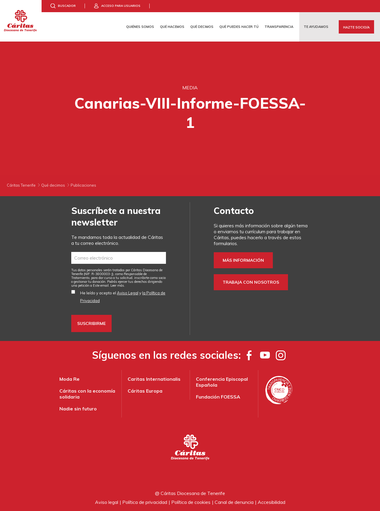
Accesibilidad (271, 502)
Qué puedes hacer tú (239, 27)
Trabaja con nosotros (251, 282)
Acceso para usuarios (120, 6)
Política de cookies (190, 502)
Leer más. (117, 285)
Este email (101, 285)
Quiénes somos (140, 27)
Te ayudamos (316, 27)
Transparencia (279, 27)
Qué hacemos (172, 27)
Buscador (67, 6)
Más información (243, 260)
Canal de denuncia (234, 502)
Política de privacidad (144, 502)
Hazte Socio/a (356, 27)
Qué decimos (201, 27)
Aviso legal (106, 502)
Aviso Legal (127, 293)
